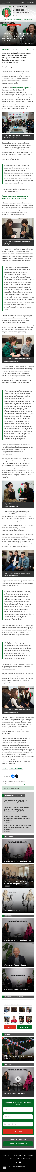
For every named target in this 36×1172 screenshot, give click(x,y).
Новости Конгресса (23, 1158)
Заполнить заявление (18, 1144)
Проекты (11, 1158)
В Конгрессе (6, 49)
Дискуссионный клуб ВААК (22, 87)
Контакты (17, 1155)
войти (14, 784)
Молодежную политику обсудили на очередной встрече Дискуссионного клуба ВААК (17, 818)
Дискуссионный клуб (14, 25)
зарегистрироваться (25, 784)
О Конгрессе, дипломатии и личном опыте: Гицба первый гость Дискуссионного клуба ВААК (16, 809)
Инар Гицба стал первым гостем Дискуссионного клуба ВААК (15, 801)
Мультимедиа (28, 1155)
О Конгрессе (7, 1155)
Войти (22, 2)
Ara (26, 6)
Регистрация (30, 2)
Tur (16, 6)
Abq (23, 6)
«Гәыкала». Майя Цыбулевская (14, 1094)
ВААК (4, 25)
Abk (19, 6)
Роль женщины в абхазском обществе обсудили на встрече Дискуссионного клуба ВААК (17, 827)
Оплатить (18, 1131)
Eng (13, 6)
